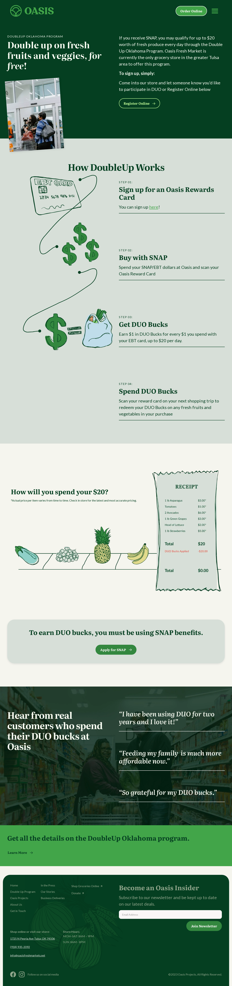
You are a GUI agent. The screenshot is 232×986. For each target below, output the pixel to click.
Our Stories (48, 891)
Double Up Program (22, 891)
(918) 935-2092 (20, 947)
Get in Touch (18, 910)
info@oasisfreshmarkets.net (27, 955)
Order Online (191, 11)
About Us (16, 904)
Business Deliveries (53, 898)
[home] (32, 11)
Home (14, 885)
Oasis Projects (19, 898)
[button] (215, 10)
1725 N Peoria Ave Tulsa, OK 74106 (32, 938)
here (153, 207)
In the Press (48, 885)
